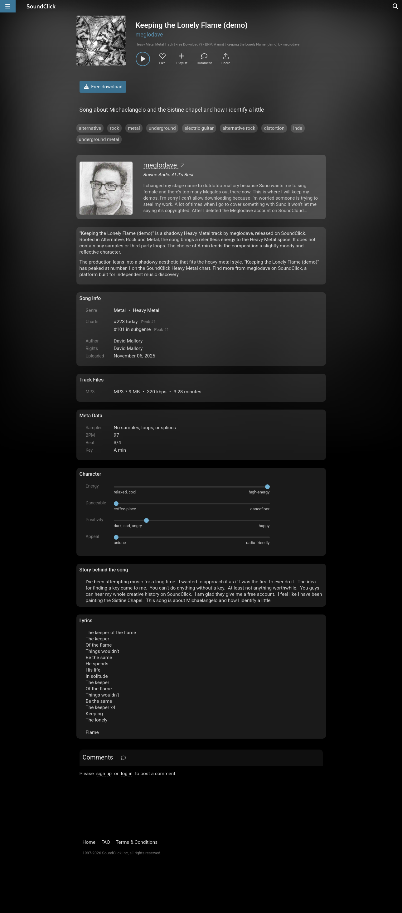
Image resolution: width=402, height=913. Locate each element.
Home (89, 842)
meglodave (149, 34)
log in (127, 773)
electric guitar (199, 128)
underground (162, 128)
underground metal (99, 139)
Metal (120, 310)
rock (114, 128)
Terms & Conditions (136, 842)
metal (134, 128)
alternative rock (238, 128)
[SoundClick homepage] (41, 6)
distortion (274, 128)
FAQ (105, 842)
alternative (90, 128)
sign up (104, 773)
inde (297, 128)
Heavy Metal (146, 310)
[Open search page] (396, 6)
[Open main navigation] (8, 6)
